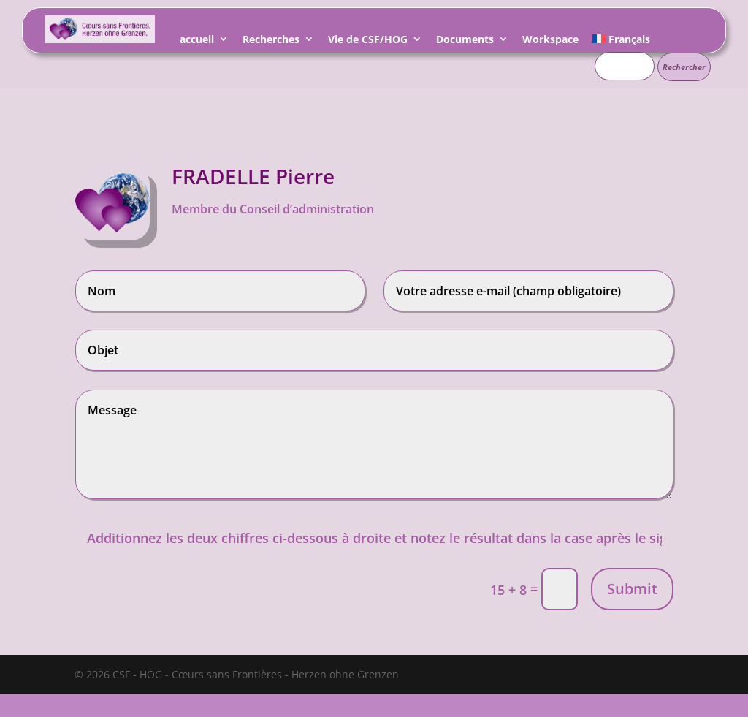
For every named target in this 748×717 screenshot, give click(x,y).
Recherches (271, 41)
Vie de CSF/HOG (368, 41)
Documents (465, 41)
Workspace (550, 41)
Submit (632, 589)
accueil (197, 41)
